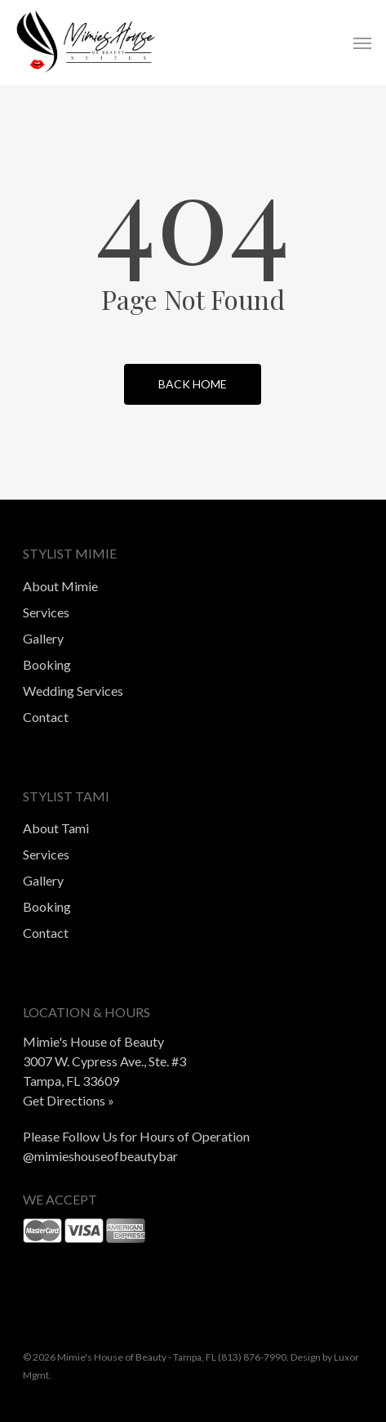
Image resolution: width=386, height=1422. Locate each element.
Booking (47, 664)
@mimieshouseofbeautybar (100, 1156)
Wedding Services (73, 690)
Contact (46, 716)
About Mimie (60, 586)
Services (46, 612)
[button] (362, 42)
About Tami (56, 828)
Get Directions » (68, 1100)
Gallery (43, 638)
